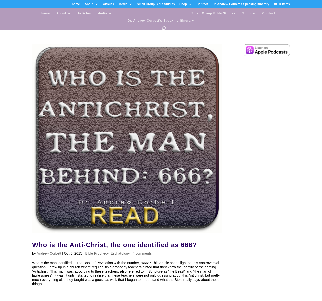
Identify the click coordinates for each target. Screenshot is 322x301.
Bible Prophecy (96, 253)
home (76, 4)
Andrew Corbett (49, 253)
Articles (108, 4)
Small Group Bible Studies (156, 4)
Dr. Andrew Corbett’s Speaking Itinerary (240, 4)
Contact (202, 4)
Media (123, 4)
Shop (183, 4)
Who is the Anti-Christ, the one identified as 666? (114, 245)
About (89, 4)
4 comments (142, 253)
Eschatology (120, 253)
